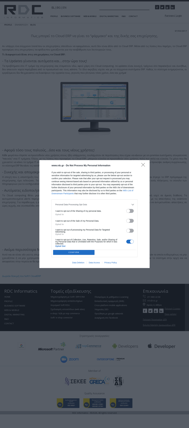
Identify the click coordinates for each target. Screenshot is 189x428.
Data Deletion (78, 262)
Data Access (94, 262)
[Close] (144, 165)
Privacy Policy (110, 262)
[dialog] (94, 214)
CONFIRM (73, 252)
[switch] (130, 211)
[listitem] (94, 204)
